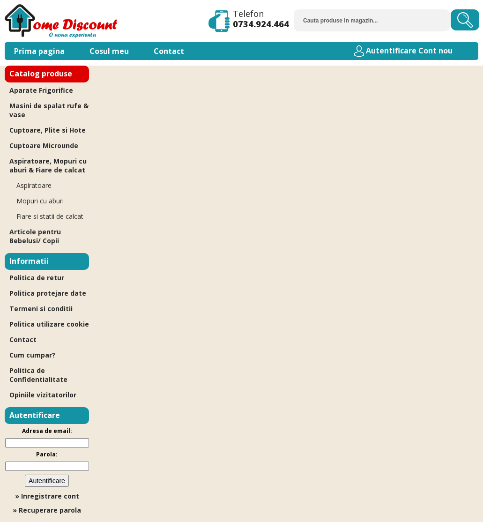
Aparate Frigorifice (41, 90)
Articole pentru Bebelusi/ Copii (35, 236)
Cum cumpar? (32, 354)
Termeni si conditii (41, 308)
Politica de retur (36, 277)
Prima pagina (39, 51)
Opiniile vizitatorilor (42, 394)
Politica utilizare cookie (49, 324)
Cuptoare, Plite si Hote (47, 130)
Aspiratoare (34, 185)
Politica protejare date (47, 293)
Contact (169, 51)
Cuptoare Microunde (43, 145)
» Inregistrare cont (47, 496)
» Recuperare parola (47, 510)
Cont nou (435, 50)
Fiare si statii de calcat (49, 216)
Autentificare (391, 50)
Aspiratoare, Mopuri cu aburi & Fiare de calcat (48, 165)
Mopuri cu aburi (40, 200)
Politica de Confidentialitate (38, 375)
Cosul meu (109, 51)
